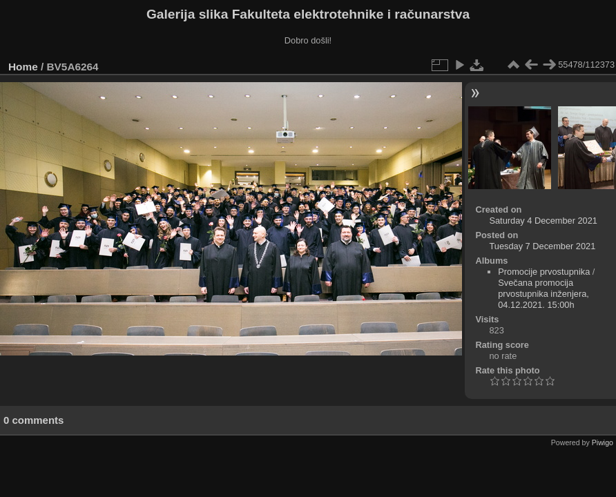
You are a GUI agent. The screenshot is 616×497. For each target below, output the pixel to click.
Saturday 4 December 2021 (543, 220)
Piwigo (602, 442)
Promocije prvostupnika (544, 271)
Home (23, 66)
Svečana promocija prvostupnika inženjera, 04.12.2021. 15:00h (543, 293)
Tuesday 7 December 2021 (542, 246)
